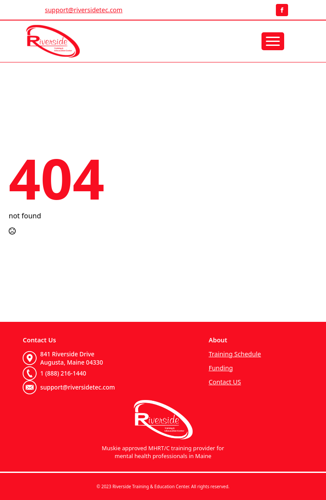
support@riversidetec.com (83, 10)
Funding (221, 368)
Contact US (225, 382)
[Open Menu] (272, 41)
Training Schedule (235, 354)
